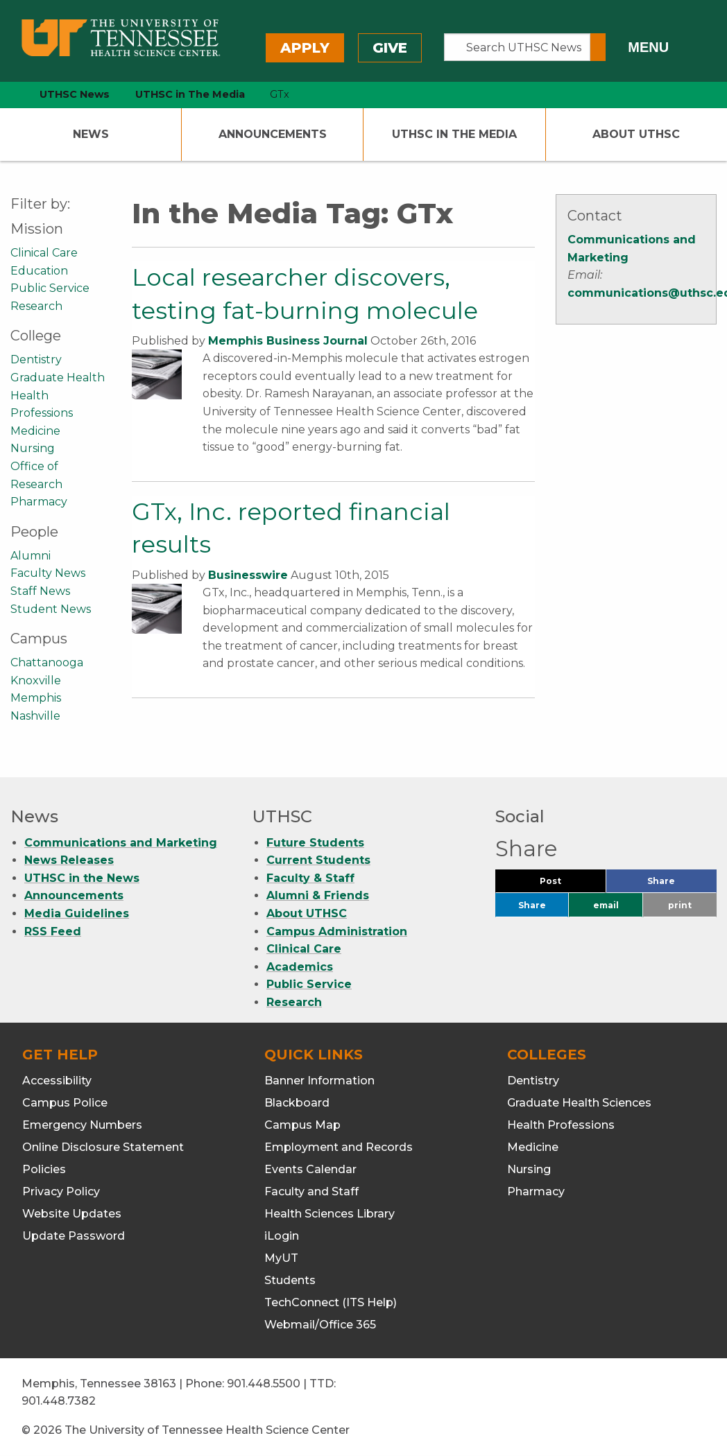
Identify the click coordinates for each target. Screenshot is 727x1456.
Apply (305, 48)
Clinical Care (44, 252)
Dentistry (36, 359)
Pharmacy (38, 501)
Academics (299, 966)
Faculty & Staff (310, 878)
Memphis (35, 697)
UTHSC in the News (81, 878)
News (91, 134)
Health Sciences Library (329, 1213)
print (680, 905)
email (606, 905)
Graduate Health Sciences (579, 1102)
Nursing (32, 448)
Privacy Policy (61, 1191)
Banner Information (319, 1080)
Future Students (315, 842)
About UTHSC (636, 134)
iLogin (281, 1235)
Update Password (73, 1235)
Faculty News (47, 573)
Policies (44, 1169)
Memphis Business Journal (288, 340)
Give (390, 48)
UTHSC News (75, 94)
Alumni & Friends (317, 895)
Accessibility (57, 1080)
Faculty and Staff (311, 1191)
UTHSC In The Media (454, 134)
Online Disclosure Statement (103, 1147)
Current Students (318, 860)
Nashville (35, 715)
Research (36, 306)
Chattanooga (46, 662)
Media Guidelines (76, 913)
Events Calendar (310, 1169)
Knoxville (35, 680)
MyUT (281, 1258)
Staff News (40, 591)
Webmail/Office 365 (320, 1324)
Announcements (273, 134)
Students (290, 1280)
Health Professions (561, 1125)
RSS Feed (52, 931)
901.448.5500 (263, 1383)
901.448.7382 (59, 1400)
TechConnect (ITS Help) (330, 1302)
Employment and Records (338, 1147)
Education (39, 270)
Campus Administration (336, 931)
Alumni (30, 555)
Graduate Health (57, 377)
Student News (50, 609)
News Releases (69, 860)
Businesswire (248, 575)
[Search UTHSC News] (517, 47)
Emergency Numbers (82, 1125)
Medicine (35, 430)
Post (567, 884)
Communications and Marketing (120, 842)
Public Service (49, 288)
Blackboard (297, 1102)
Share (682, 884)
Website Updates (71, 1213)
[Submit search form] (598, 47)
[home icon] (7, 95)
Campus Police (65, 1102)
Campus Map (302, 1125)
